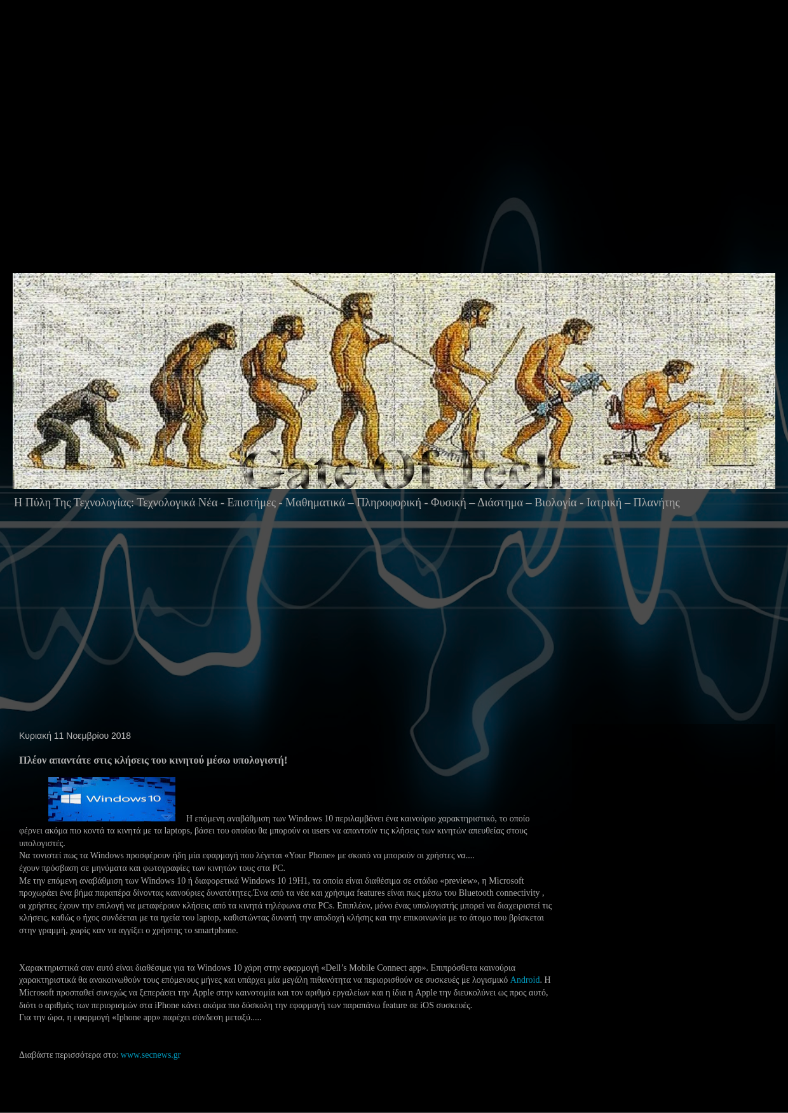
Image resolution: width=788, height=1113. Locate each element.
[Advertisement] (308, 161)
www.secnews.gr (151, 1055)
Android (525, 980)
